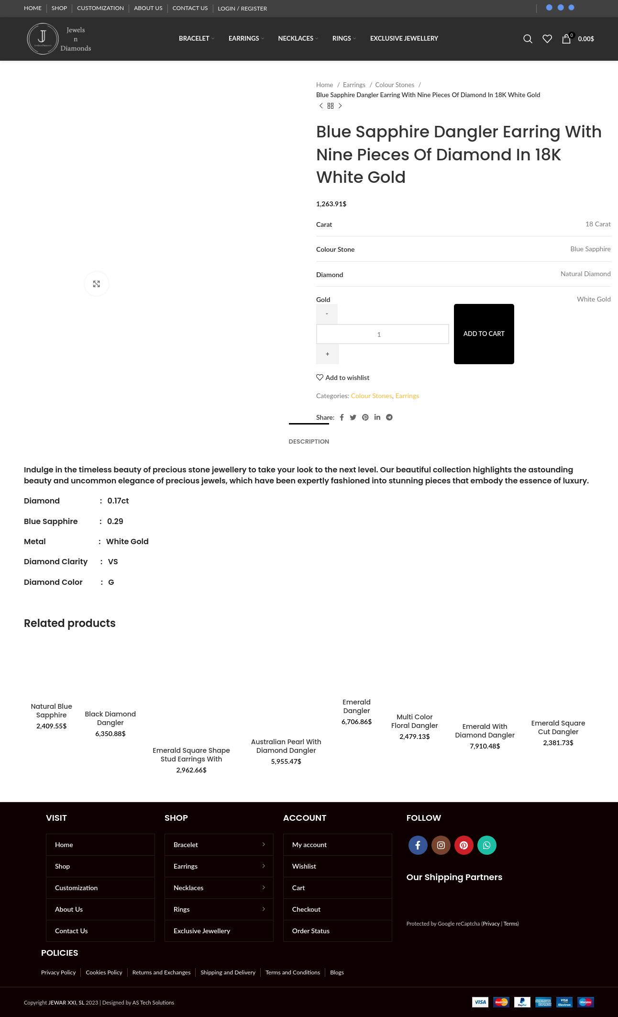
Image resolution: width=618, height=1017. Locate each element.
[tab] (309, 437)
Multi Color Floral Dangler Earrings (414, 725)
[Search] (528, 38)
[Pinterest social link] (365, 417)
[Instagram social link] (441, 845)
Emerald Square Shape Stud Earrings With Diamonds (191, 759)
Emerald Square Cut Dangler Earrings (558, 731)
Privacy (491, 923)
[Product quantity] (382, 334)
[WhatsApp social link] (487, 845)
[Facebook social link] (342, 417)
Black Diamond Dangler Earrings (110, 722)
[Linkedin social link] (377, 417)
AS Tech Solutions (153, 1002)
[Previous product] (321, 106)
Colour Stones (395, 85)
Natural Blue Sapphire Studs (51, 715)
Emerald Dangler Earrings (356, 710)
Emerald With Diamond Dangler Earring (485, 735)
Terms (511, 923)
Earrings (355, 85)
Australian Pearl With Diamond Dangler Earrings (286, 750)
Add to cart (484, 333)
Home (325, 85)
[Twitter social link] (353, 417)
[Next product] (340, 106)
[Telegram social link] (389, 417)
